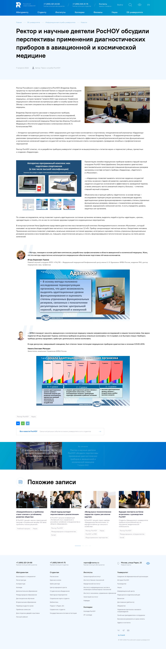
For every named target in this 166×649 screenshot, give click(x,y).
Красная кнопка (55, 580)
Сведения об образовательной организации (132, 576)
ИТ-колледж (88, 615)
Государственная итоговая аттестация (63, 613)
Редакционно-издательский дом (128, 595)
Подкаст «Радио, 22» (57, 606)
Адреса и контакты (123, 622)
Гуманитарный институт (92, 576)
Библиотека (54, 602)
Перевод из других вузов (24, 606)
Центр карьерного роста (58, 587)
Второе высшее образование (26, 602)
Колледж (19, 587)
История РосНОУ (123, 580)
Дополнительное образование (26, 591)
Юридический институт (92, 584)
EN (148, 4)
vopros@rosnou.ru (91, 562)
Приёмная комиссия (23, 609)
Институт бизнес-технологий (94, 580)
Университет (122, 572)
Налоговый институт (91, 597)
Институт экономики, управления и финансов (100, 593)
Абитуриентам (22, 572)
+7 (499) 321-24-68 (52, 4)
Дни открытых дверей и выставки (28, 613)
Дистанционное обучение (25, 598)
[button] (79, 162)
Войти (120, 4)
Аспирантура (20, 584)
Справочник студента (57, 609)
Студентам (54, 572)
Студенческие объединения (60, 591)
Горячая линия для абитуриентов (54, 6)
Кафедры (87, 600)
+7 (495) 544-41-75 (80, 4)
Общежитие (121, 606)
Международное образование (26, 595)
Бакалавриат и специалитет (26, 576)
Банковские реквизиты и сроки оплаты (131, 619)
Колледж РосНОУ (89, 611)
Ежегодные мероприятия (58, 595)
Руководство (121, 584)
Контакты (103, 4)
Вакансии (120, 598)
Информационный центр (126, 591)
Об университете (33, 22)
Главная (19, 22)
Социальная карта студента (59, 598)
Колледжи (88, 607)
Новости (84, 22)
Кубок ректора (55, 584)
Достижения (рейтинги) (125, 602)
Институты (88, 572)
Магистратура (21, 580)
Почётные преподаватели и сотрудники (131, 615)
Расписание (54, 576)
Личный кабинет (22, 617)
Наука (119, 587)
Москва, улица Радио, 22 (131, 562)
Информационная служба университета (61, 22)
